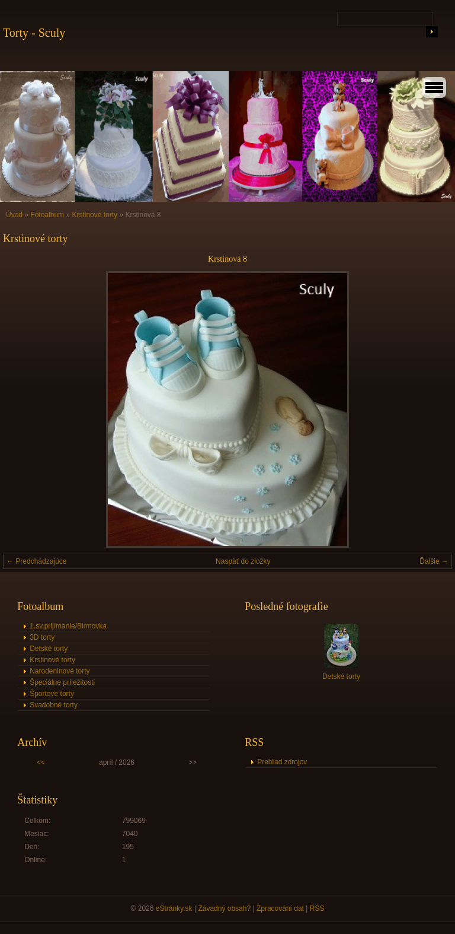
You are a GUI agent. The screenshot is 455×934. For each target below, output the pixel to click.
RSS (317, 908)
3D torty (42, 637)
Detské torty (49, 648)
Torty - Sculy (34, 32)
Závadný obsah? (224, 908)
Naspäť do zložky (243, 561)
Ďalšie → (433, 561)
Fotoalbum (47, 215)
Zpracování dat (280, 908)
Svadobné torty (54, 705)
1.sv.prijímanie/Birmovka (68, 626)
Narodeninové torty (59, 671)
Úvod (14, 215)
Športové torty (52, 694)
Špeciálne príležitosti (62, 682)
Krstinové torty (95, 215)
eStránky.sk (174, 908)
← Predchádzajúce (36, 561)
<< (41, 762)
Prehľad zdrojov (282, 762)
